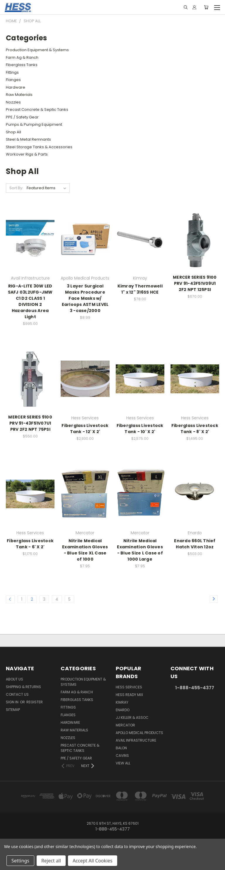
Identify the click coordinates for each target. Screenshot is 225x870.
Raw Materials (19, 94)
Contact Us (17, 694)
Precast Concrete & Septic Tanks (37, 109)
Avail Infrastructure (136, 740)
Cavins (122, 755)
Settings (20, 860)
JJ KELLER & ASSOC (132, 717)
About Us (14, 679)
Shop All (13, 132)
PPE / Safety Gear (22, 117)
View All (123, 763)
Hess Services (129, 687)
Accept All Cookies (92, 860)
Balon (121, 747)
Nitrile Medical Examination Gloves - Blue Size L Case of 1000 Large (140, 550)
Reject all (51, 860)
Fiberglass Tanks (22, 65)
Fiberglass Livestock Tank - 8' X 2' (194, 429)
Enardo (122, 709)
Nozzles (13, 102)
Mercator (125, 725)
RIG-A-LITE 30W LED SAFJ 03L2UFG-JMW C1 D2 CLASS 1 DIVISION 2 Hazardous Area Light (30, 301)
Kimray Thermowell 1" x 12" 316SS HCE (140, 289)
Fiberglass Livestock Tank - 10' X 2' (140, 429)
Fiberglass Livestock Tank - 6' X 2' (30, 544)
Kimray (122, 702)
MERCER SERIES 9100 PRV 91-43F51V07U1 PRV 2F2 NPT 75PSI (30, 423)
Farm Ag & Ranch (22, 57)
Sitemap (13, 709)
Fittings (12, 72)
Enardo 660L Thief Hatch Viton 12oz (194, 544)
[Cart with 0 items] (206, 7)
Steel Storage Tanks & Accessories (39, 147)
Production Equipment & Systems (37, 50)
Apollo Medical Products (139, 732)
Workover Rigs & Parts (27, 154)
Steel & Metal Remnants (28, 139)
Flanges (13, 79)
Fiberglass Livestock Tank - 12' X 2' (85, 429)
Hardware (15, 87)
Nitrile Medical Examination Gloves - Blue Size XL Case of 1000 (85, 550)
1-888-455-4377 (194, 688)
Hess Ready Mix (129, 694)
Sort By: (16, 188)
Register (34, 702)
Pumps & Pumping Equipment (34, 124)
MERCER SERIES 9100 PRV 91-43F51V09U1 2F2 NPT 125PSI (195, 283)
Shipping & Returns (23, 686)
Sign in (12, 702)
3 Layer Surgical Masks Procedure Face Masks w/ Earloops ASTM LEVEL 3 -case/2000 (85, 298)
